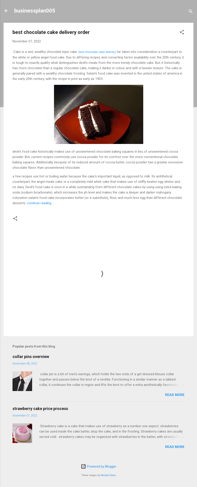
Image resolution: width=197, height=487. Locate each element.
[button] (182, 32)
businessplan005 (34, 11)
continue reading (38, 203)
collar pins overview (30, 356)
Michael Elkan (108, 475)
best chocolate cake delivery (97, 52)
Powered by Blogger (98, 466)
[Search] (190, 12)
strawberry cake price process (40, 408)
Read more (175, 395)
